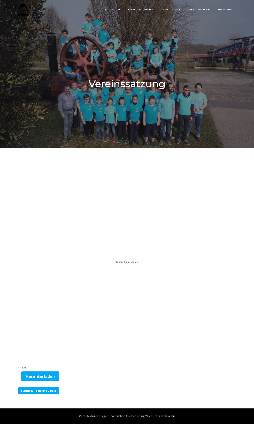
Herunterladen (40, 376)
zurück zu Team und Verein (38, 390)
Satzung (22, 367)
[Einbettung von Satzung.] (127, 262)
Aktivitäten (171, 9)
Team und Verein (141, 9)
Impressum (224, 9)
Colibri (170, 416)
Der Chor (112, 9)
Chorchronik (199, 9)
